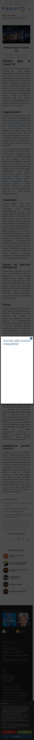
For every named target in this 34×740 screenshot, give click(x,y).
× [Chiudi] (31, 338)
